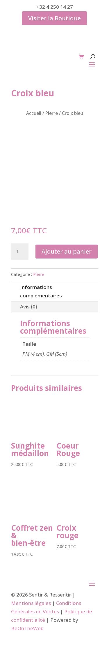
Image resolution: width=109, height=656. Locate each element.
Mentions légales (31, 603)
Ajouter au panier (67, 251)
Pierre (51, 113)
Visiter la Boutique (54, 18)
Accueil (33, 113)
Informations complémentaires (41, 291)
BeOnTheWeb (27, 628)
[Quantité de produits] (19, 251)
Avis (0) (28, 306)
